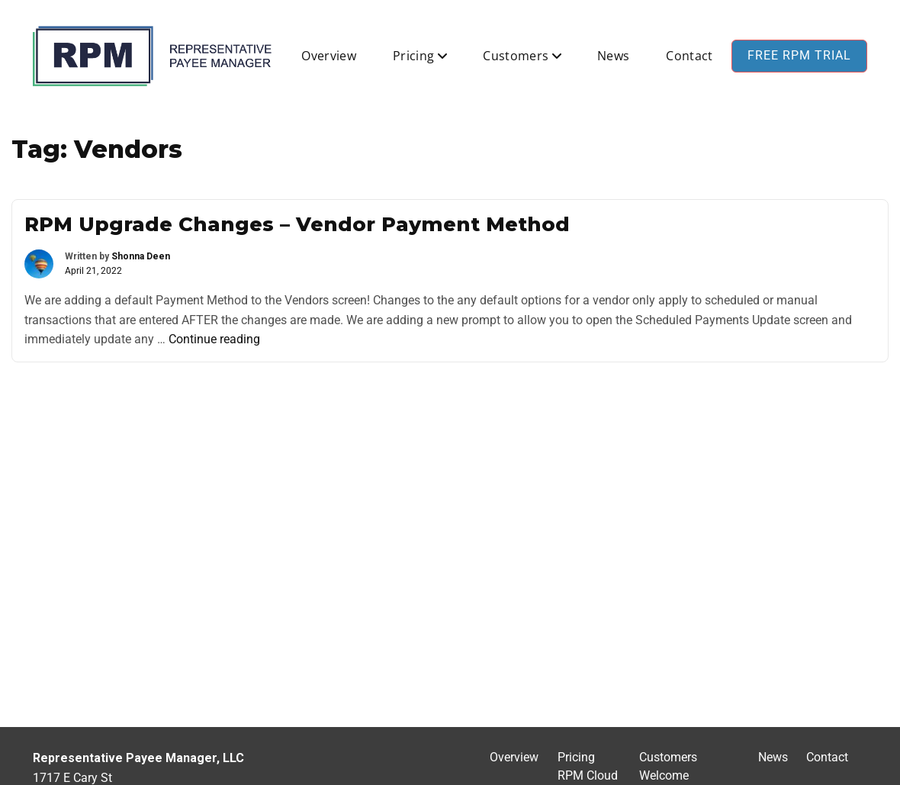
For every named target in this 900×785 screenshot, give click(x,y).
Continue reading (214, 339)
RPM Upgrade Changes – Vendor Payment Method (297, 224)
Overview (328, 55)
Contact (689, 55)
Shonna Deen (140, 256)
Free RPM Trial (799, 55)
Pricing (413, 55)
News (613, 55)
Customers (515, 55)
